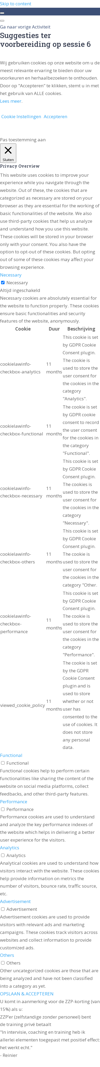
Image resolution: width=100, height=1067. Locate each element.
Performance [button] (13, 801)
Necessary (17, 282)
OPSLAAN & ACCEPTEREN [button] (27, 994)
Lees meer (10, 101)
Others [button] (7, 955)
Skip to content (15, 4)
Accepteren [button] (55, 116)
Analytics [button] (9, 847)
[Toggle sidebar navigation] (2, 13)
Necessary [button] (11, 275)
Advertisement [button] (15, 901)
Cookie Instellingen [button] (21, 116)
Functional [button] (11, 755)
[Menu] (2, 21)
